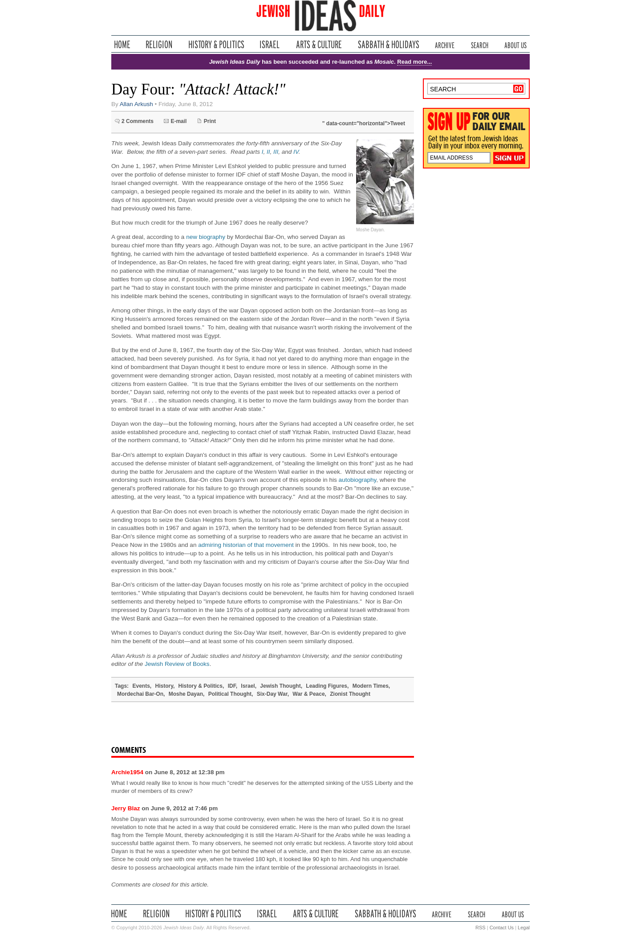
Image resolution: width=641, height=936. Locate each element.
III (275, 151)
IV (296, 151)
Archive (444, 44)
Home (122, 44)
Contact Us (502, 927)
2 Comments (138, 121)
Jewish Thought (280, 686)
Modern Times (371, 686)
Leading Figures (326, 686)
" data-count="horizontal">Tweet (363, 123)
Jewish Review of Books (177, 664)
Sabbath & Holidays (388, 44)
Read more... (414, 61)
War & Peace (308, 694)
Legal (524, 927)
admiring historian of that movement (246, 545)
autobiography (358, 479)
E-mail (178, 121)
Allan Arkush (136, 104)
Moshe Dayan (186, 694)
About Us (515, 44)
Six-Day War (272, 694)
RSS (480, 927)
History (164, 686)
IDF (232, 686)
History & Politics (216, 44)
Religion (159, 44)
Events (141, 686)
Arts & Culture (318, 44)
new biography (205, 237)
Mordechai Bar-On (140, 694)
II (268, 151)
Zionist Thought (350, 694)
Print (210, 121)
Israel (270, 44)
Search (479, 44)
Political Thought (230, 694)
